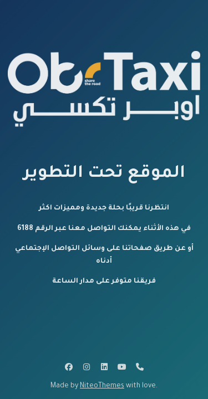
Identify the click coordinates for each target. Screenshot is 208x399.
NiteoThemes (102, 386)
